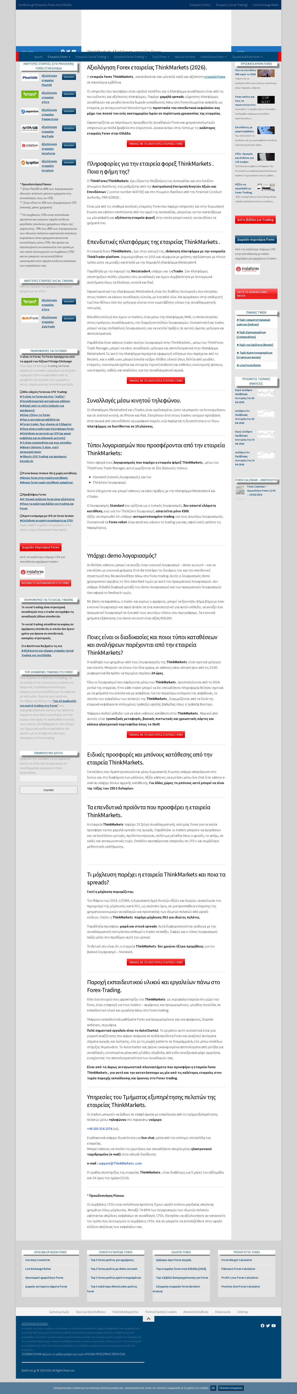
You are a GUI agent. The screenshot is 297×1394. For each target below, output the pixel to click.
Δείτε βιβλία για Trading (255, 235)
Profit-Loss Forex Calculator (239, 1293)
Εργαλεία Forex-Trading (129, 57)
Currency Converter (37, 1275)
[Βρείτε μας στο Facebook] (63, 67)
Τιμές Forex (159, 57)
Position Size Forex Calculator (240, 1302)
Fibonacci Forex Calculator (238, 1284)
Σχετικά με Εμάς (59, 1327)
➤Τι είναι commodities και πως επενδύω (45, 458)
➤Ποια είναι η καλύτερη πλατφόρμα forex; (47, 444)
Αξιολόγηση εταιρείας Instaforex (49, 164)
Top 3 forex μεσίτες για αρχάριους (112, 1275)
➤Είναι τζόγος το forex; (35, 430)
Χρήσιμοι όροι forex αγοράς (173, 1275)
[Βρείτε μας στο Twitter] (68, 67)
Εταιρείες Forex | (200, 5)
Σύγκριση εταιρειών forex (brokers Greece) (176, 1304)
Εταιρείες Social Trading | (232, 5)
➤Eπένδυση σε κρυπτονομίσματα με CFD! (46, 536)
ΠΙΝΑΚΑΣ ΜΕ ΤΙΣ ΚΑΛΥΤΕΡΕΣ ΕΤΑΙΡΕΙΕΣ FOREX (156, 159)
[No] (292, 1388)
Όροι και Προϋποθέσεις (91, 1327)
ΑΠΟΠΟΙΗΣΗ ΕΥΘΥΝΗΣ (35, 1339)
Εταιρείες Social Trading (91, 57)
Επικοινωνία (222, 1327)
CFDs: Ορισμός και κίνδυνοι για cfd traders (244, 173)
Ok (213, 1388)
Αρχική (38, 57)
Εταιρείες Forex (57, 57)
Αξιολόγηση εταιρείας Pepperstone (50, 129)
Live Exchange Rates (266, 5)
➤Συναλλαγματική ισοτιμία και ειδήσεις (45, 416)
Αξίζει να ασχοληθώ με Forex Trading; (243, 204)
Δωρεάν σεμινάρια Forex (40, 562)
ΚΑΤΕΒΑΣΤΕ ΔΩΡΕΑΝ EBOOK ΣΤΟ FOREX (45, 598)
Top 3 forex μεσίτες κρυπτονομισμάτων (116, 1293)
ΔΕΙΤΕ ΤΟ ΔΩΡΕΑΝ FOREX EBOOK (252, 309)
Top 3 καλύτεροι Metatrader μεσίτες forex (112, 1304)
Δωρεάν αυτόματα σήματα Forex (46, 1302)
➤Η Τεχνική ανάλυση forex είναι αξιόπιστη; (47, 514)
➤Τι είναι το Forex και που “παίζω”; (43, 412)
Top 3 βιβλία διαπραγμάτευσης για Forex (182, 1293)
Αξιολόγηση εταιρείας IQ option (49, 181)
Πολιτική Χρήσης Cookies (160, 1327)
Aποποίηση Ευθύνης (195, 1327)
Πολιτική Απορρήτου (125, 1327)
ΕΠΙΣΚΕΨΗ (69, 92)
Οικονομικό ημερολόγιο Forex (44, 1293)
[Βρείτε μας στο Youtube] (74, 67)
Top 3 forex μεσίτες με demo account (114, 1284)
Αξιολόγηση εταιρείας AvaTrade (49, 147)
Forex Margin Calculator (236, 1275)
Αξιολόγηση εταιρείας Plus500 (49, 95)
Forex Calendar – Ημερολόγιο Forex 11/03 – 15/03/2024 (261, 506)
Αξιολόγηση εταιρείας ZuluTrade (49, 337)
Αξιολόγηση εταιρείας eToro (49, 112)
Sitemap (242, 1327)
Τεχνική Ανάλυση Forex (246, 57)
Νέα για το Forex (185, 57)
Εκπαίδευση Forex (212, 57)
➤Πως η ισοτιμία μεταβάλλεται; (40, 435)
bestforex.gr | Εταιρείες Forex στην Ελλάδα (45, 5)
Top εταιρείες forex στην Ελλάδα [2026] (181, 1284)
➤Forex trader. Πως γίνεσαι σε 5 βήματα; (46, 439)
